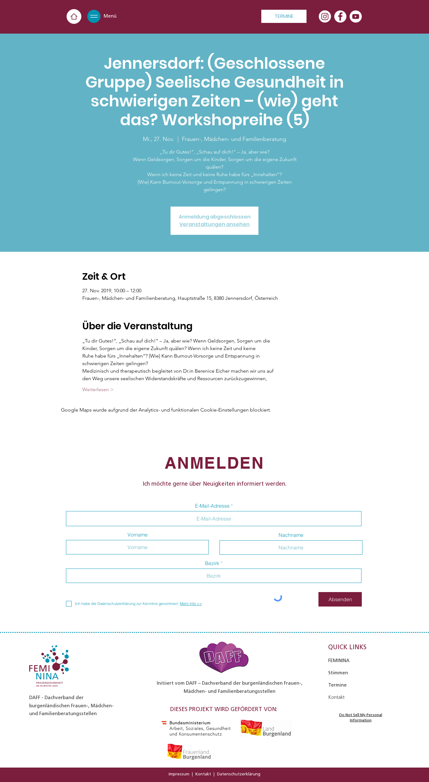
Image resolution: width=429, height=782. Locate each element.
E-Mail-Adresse (212, 505)
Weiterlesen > (98, 389)
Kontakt (203, 774)
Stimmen (338, 673)
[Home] (74, 16)
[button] (93, 16)
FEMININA (339, 660)
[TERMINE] (284, 16)
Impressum (179, 774)
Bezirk (212, 563)
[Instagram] (325, 16)
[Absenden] (340, 599)
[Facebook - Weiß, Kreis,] (340, 16)
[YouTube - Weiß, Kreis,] (356, 16)
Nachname (291, 534)
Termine (337, 685)
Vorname (138, 534)
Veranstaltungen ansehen (214, 224)
